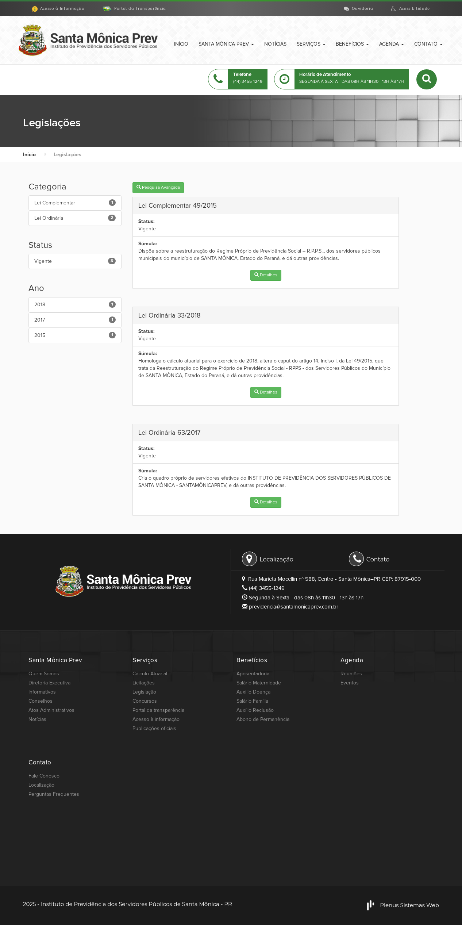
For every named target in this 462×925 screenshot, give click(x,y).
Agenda (391, 44)
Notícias (275, 44)
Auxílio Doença (253, 692)
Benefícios (352, 44)
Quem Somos (43, 674)
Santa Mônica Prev (226, 44)
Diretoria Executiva (49, 683)
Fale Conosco (43, 776)
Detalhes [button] (265, 275)
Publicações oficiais (154, 728)
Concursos (144, 701)
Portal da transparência (158, 710)
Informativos (42, 692)
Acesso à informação (156, 719)
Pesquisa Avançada (158, 187)
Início (181, 44)
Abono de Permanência (262, 719)
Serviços (311, 44)
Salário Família (252, 701)
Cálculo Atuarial (149, 674)
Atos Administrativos (51, 710)
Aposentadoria (252, 674)
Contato (428, 44)
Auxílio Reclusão (255, 710)
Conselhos (40, 701)
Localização (267, 558)
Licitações (143, 683)
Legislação (144, 692)
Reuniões (351, 674)
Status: (146, 221)
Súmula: (147, 244)
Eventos (349, 683)
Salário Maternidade (258, 683)
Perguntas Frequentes (53, 794)
